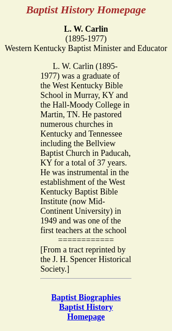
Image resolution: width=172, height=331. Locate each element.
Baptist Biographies (86, 297)
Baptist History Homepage (86, 311)
